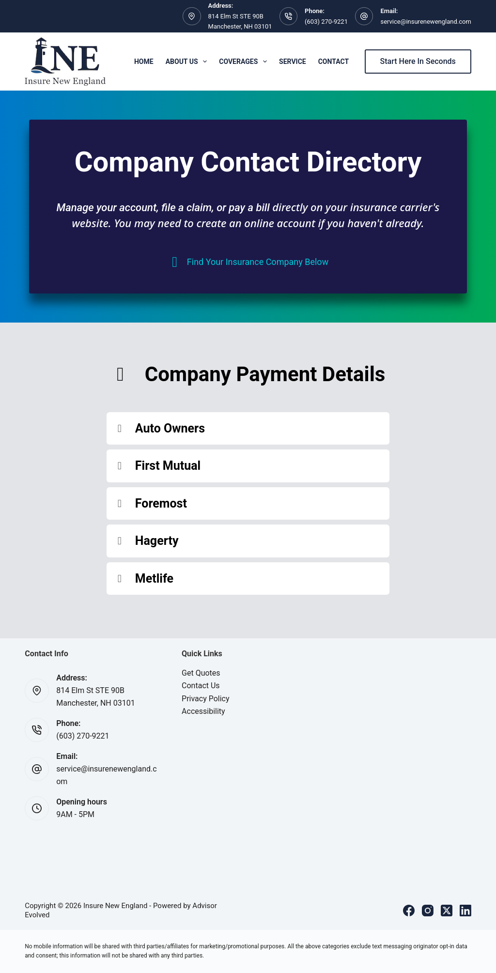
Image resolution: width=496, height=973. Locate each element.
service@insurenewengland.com (425, 21)
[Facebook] (409, 910)
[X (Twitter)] (446, 910)
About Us (188, 61)
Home (144, 61)
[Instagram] (428, 910)
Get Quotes (201, 673)
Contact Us (201, 685)
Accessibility (203, 711)
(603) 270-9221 (326, 21)
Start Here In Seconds (418, 61)
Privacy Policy (206, 698)
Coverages (245, 61)
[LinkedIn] (465, 910)
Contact (333, 61)
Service (292, 61)
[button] (248, 428)
